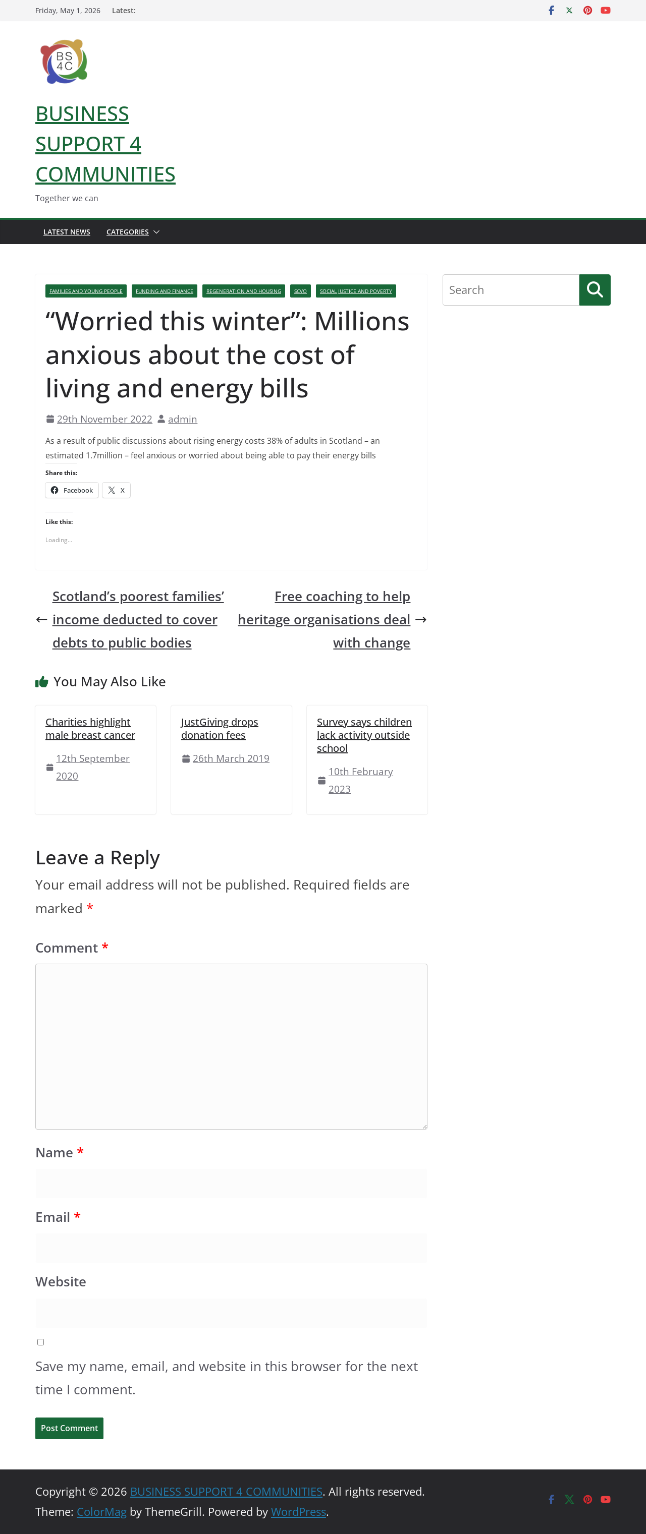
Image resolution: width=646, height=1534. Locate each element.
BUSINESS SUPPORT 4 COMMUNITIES (105, 143)
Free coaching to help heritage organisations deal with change (332, 619)
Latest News (66, 232)
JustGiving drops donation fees (219, 728)
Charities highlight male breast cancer (90, 728)
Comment (72, 948)
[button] (154, 232)
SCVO (300, 290)
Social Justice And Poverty (356, 290)
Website (60, 1281)
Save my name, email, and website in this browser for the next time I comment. (226, 1378)
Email (58, 1217)
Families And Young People (86, 290)
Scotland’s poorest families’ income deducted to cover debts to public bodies (129, 619)
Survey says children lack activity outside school (364, 735)
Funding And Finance (164, 290)
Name (59, 1152)
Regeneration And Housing (243, 290)
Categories (127, 232)
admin (182, 419)
